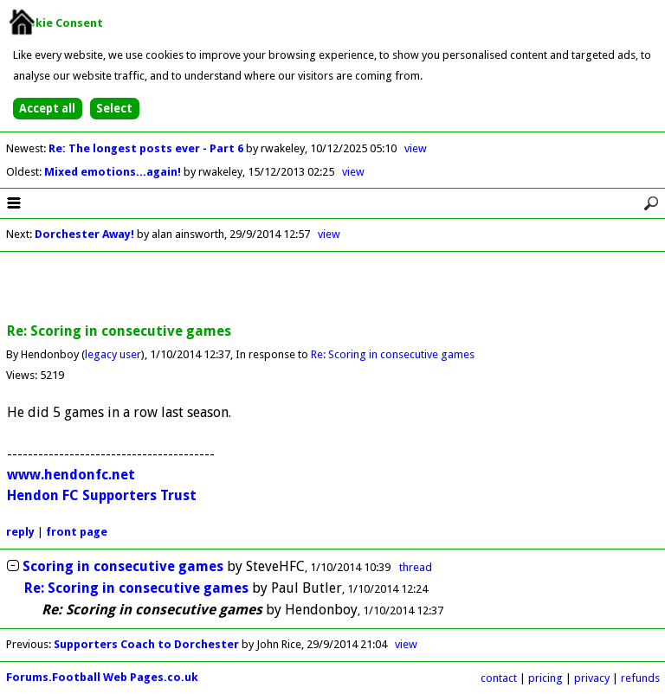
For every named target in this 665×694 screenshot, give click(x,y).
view (415, 148)
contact (499, 678)
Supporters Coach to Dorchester (146, 644)
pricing (545, 678)
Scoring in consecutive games (123, 566)
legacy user (113, 354)
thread (415, 567)
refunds (640, 678)
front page (76, 531)
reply (20, 531)
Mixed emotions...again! (114, 171)
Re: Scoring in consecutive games (393, 354)
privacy (592, 678)
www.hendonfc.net (71, 474)
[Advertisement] (332, 288)
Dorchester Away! (84, 234)
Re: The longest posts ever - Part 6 (147, 148)
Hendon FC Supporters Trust (102, 495)
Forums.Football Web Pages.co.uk (102, 677)
